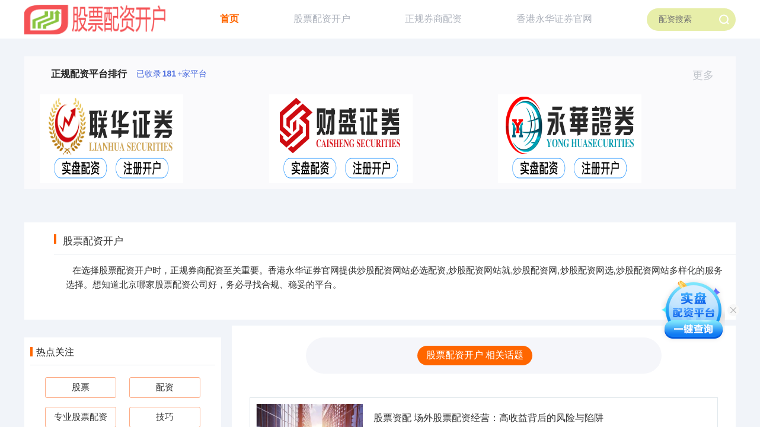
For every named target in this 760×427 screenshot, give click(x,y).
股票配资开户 (321, 19)
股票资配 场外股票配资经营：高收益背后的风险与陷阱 (488, 418)
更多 (708, 75)
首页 (229, 19)
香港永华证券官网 (554, 19)
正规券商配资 (433, 19)
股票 (81, 387)
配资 (165, 387)
